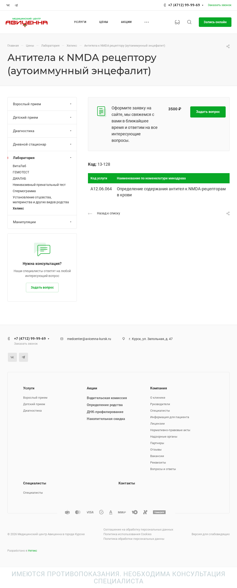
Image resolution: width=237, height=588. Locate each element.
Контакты (126, 483)
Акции (92, 388)
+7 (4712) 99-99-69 (184, 5)
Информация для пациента (169, 417)
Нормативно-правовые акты (170, 430)
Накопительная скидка (106, 419)
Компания (158, 388)
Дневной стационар (42, 144)
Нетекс (32, 550)
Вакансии (157, 456)
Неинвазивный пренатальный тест (39, 185)
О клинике (157, 397)
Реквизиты (158, 462)
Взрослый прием (42, 104)
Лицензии (157, 423)
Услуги (28, 388)
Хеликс (18, 208)
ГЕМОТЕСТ (21, 172)
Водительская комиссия (107, 398)
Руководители (160, 404)
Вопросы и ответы (163, 469)
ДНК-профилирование (105, 412)
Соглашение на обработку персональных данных (138, 529)
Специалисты (160, 410)
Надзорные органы (163, 436)
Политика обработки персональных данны (133, 538)
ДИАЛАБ (19, 178)
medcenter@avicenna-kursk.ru (89, 339)
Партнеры (157, 443)
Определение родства (105, 405)
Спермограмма (24, 191)
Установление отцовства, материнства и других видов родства (41, 199)
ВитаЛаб (19, 166)
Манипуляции (42, 222)
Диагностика (42, 131)
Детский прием (42, 117)
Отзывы (156, 449)
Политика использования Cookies (127, 534)
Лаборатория (42, 158)
